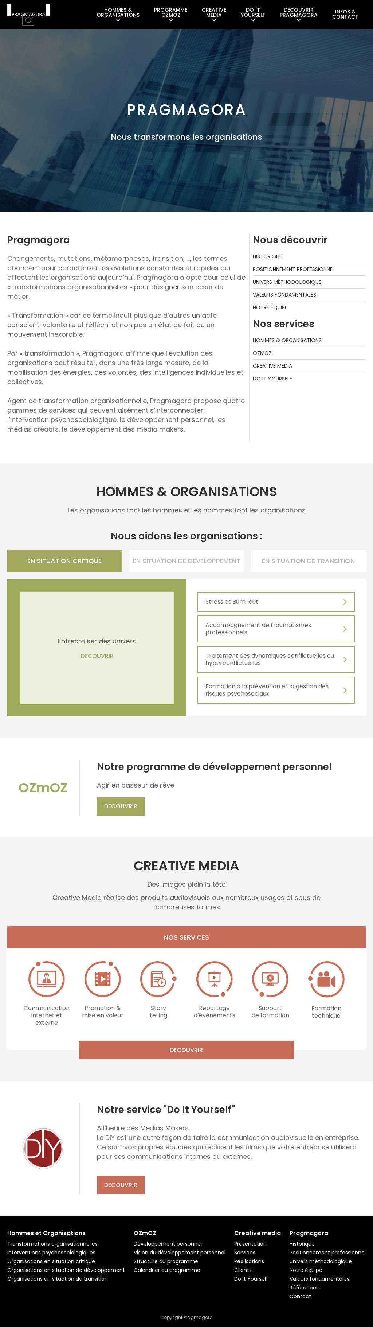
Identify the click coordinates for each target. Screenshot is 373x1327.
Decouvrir (120, 806)
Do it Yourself (251, 1278)
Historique (267, 256)
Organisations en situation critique (51, 1261)
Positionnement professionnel (294, 269)
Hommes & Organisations (287, 340)
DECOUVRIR (97, 656)
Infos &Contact (345, 14)
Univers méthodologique (287, 282)
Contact (300, 1296)
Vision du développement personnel (179, 1252)
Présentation (250, 1243)
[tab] (64, 561)
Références (304, 1287)
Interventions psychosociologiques (51, 1252)
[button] (118, 15)
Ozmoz (262, 353)
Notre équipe (270, 307)
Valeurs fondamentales (284, 294)
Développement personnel (168, 1243)
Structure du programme (166, 1261)
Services (244, 1252)
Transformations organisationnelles (52, 1243)
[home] (28, 14)
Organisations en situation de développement (66, 1270)
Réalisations (249, 1261)
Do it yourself (272, 378)
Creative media (272, 365)
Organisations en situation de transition (57, 1278)
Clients (243, 1270)
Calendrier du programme (167, 1270)
